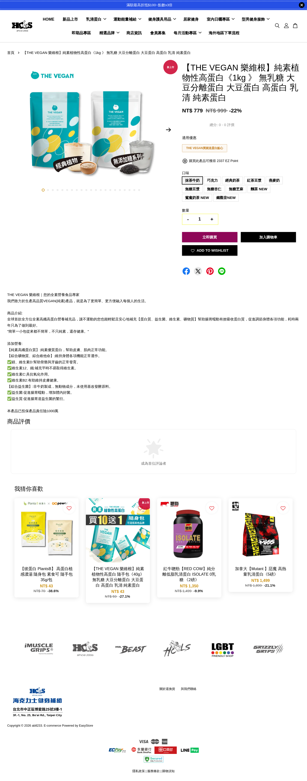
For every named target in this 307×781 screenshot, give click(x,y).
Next (168, 130)
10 (86, 190)
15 (110, 190)
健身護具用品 (162, 19)
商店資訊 (134, 33)
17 (119, 190)
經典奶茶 (232, 180)
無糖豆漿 (192, 189)
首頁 (10, 53)
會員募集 (157, 33)
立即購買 (209, 237)
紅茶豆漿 (254, 180)
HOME (48, 19)
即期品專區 (81, 33)
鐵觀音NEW (226, 198)
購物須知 (168, 771)
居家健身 (191, 19)
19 (129, 190)
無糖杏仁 (214, 189)
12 (95, 190)
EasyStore (86, 725)
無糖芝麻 (236, 189)
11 (91, 190)
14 (105, 190)
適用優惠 (189, 138)
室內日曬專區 (221, 19)
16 (115, 190)
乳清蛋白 (96, 19)
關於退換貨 (167, 689)
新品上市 (70, 19)
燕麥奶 (274, 180)
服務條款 (153, 771)
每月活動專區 (187, 33)
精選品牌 (109, 33)
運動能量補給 (127, 19)
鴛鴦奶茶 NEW (197, 198)
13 (100, 190)
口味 (185, 173)
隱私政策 (138, 771)
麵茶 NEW (259, 189)
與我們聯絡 (188, 689)
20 (134, 190)
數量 (185, 210)
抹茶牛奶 (192, 180)
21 (139, 190)
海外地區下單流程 (224, 33)
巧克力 (212, 180)
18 (124, 190)
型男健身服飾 (256, 19)
